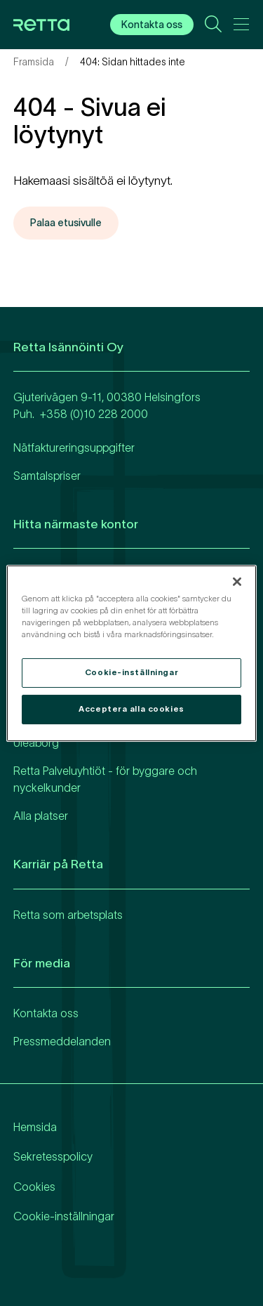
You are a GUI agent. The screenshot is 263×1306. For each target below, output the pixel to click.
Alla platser (40, 815)
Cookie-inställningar (63, 1216)
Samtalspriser (47, 475)
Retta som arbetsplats (68, 914)
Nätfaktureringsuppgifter (74, 447)
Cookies (34, 1186)
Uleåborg (36, 742)
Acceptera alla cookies (131, 709)
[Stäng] (237, 581)
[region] (131, 652)
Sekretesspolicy (53, 1156)
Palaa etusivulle (66, 222)
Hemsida (35, 1127)
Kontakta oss (151, 24)
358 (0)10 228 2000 (97, 413)
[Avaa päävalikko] (241, 26)
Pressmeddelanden (62, 1041)
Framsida (33, 61)
